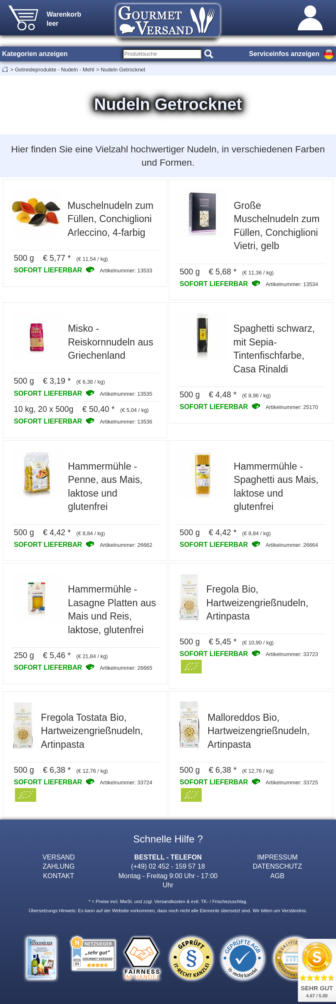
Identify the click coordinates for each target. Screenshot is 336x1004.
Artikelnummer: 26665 (126, 668)
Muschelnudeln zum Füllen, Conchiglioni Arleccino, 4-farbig (110, 219)
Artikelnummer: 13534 (292, 284)
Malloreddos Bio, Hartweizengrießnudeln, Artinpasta (258, 731)
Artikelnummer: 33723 (292, 654)
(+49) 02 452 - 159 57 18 (168, 866)
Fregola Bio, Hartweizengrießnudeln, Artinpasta (257, 603)
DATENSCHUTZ (277, 866)
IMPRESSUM (277, 857)
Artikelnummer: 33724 (126, 782)
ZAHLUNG (59, 866)
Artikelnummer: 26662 (126, 545)
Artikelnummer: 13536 (126, 422)
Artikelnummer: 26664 (292, 545)
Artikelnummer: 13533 (126, 270)
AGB (277, 875)
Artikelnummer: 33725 (292, 782)
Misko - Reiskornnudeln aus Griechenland (110, 342)
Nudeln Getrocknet (123, 69)
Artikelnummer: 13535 (126, 394)
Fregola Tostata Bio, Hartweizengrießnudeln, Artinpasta (92, 731)
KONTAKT (58, 875)
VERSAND (58, 857)
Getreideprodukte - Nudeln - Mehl (54, 69)
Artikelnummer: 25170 (292, 407)
